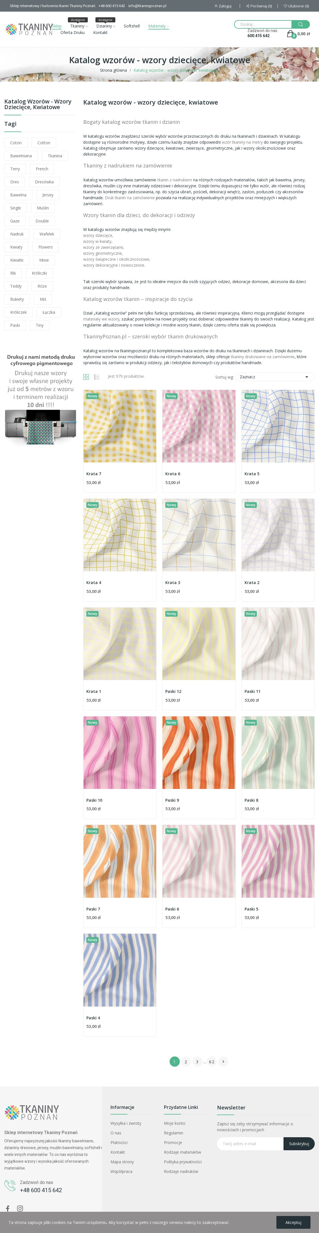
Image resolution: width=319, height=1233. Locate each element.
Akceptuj (293, 1222)
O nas (115, 1133)
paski (15, 325)
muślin (43, 208)
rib (13, 273)
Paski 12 (173, 691)
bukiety (17, 299)
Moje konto (174, 1123)
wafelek (46, 234)
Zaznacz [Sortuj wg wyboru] (275, 376)
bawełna (18, 195)
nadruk (17, 234)
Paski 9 (172, 800)
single (15, 208)
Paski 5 (251, 909)
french (42, 168)
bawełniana (21, 155)
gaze (15, 221)
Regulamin (173, 1133)
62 (212, 1061)
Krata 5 (252, 473)
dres (14, 181)
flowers (45, 247)
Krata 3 (172, 582)
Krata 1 (93, 691)
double (42, 221)
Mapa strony (122, 1161)
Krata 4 (93, 582)
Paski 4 (93, 1017)
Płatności (119, 1142)
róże (42, 286)
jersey (47, 195)
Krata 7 (93, 473)
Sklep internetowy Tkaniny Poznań (41, 1132)
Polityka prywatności (183, 1161)
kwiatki (16, 260)
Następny (223, 1061)
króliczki (39, 273)
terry (15, 168)
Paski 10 (94, 800)
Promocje (173, 1142)
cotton (43, 142)
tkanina (55, 155)
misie (44, 260)
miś (43, 299)
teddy (16, 286)
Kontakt (117, 1152)
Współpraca (121, 1171)
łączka (49, 312)
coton (16, 142)
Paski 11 (252, 691)
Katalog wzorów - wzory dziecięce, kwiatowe (38, 105)
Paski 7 (93, 909)
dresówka (44, 181)
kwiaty (16, 247)
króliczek (18, 312)
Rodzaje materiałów (182, 1152)
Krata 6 (172, 473)
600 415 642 (258, 36)
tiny (39, 325)
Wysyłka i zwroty (125, 1123)
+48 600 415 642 (41, 1190)
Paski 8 (251, 800)
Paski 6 (172, 909)
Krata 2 (252, 582)
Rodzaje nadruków (181, 1171)
